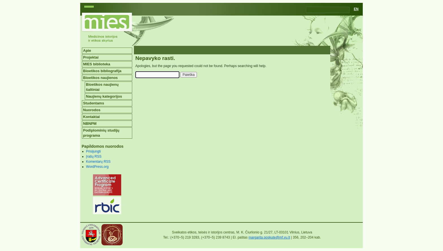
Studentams (93, 103)
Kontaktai (91, 117)
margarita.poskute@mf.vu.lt (269, 237)
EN (356, 9)
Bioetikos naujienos (100, 78)
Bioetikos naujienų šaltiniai (102, 87)
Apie (87, 50)
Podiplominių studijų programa (101, 133)
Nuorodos (91, 110)
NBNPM (90, 123)
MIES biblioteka (96, 64)
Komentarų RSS (98, 162)
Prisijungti (93, 151)
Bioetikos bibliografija (102, 71)
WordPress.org (97, 167)
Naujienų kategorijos (104, 96)
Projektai (91, 57)
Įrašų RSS (94, 156)
